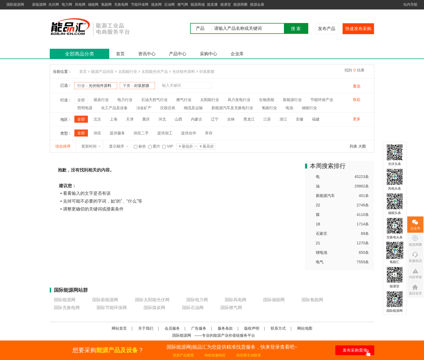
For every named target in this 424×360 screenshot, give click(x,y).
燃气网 (182, 4)
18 (318, 224)
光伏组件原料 (183, 71)
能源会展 (257, 4)
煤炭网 (156, 4)
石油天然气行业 (154, 100)
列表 (353, 146)
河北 (162, 119)
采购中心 (208, 53)
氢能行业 (269, 108)
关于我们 (145, 328)
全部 (81, 100)
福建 (316, 119)
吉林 (231, 119)
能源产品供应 (102, 71)
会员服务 (172, 328)
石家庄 (321, 233)
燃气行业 (183, 100)
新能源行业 (292, 100)
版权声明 (251, 328)
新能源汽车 (325, 195)
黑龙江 (249, 119)
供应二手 (141, 133)
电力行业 (124, 100)
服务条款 (225, 328)
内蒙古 (196, 119)
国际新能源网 (105, 299)
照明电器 (84, 108)
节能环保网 (139, 4)
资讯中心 (146, 53)
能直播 (212, 4)
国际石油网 (193, 307)
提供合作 (188, 133)
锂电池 (321, 252)
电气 (319, 262)
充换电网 (121, 4)
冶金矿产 (143, 108)
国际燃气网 (231, 307)
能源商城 (198, 4)
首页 (120, 53)
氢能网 (106, 4)
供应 (97, 133)
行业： (94, 85)
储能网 (93, 4)
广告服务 (198, 328)
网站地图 (304, 328)
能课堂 (225, 4)
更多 (356, 119)
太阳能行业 (127, 71)
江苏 (267, 119)
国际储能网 (274, 299)
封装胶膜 (206, 71)
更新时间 (91, 146)
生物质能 (266, 100)
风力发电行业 (239, 100)
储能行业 (309, 108)
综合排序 (63, 146)
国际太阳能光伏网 (152, 299)
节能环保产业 (321, 100)
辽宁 (214, 119)
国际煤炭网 (154, 307)
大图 (362, 146)
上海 (113, 119)
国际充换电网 (67, 307)
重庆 (146, 119)
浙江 (283, 119)
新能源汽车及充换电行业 (232, 108)
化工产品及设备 (114, 108)
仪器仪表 (167, 108)
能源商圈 (240, 4)
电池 (289, 108)
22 (318, 205)
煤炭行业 (101, 100)
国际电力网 (197, 299)
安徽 (299, 119)
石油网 (169, 4)
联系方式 (278, 328)
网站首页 (119, 328)
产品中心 (177, 53)
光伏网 (53, 4)
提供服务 (117, 133)
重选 (356, 86)
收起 (356, 99)
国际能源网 (15, 4)
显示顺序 (118, 146)
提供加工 (165, 133)
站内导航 (410, 4)
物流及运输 (193, 108)
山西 (178, 119)
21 (318, 243)
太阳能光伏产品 (154, 71)
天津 (130, 119)
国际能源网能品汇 (98, 26)
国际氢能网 (312, 299)
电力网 (67, 4)
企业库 (237, 53)
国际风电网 (235, 299)
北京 (97, 119)
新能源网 (39, 4)
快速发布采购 (358, 28)
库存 (209, 133)
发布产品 (326, 28)
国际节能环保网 (112, 307)
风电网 (80, 4)
